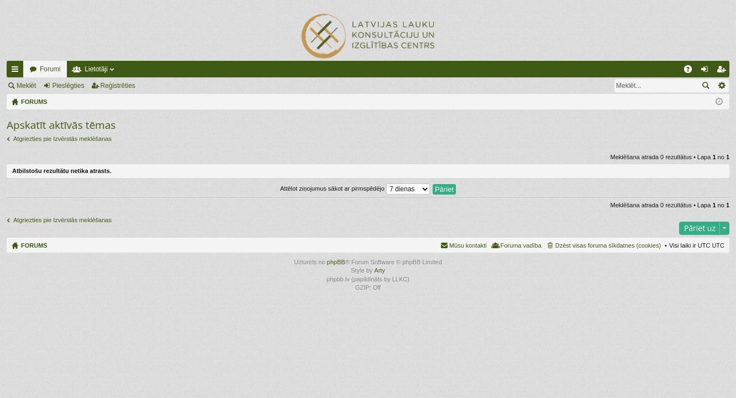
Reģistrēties (118, 86)
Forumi (50, 69)
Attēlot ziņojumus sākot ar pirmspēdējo (355, 188)
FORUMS (34, 245)
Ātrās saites (17, 71)
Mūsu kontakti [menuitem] (468, 245)
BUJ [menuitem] (691, 71)
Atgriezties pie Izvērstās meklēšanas (62, 138)
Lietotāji (96, 69)
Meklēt (26, 86)
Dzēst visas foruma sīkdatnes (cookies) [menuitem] (608, 245)
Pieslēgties (68, 86)
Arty (379, 270)
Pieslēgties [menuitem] (707, 71)
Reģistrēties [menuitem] (723, 71)
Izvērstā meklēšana (721, 85)
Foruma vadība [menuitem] (521, 245)
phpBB (336, 262)
